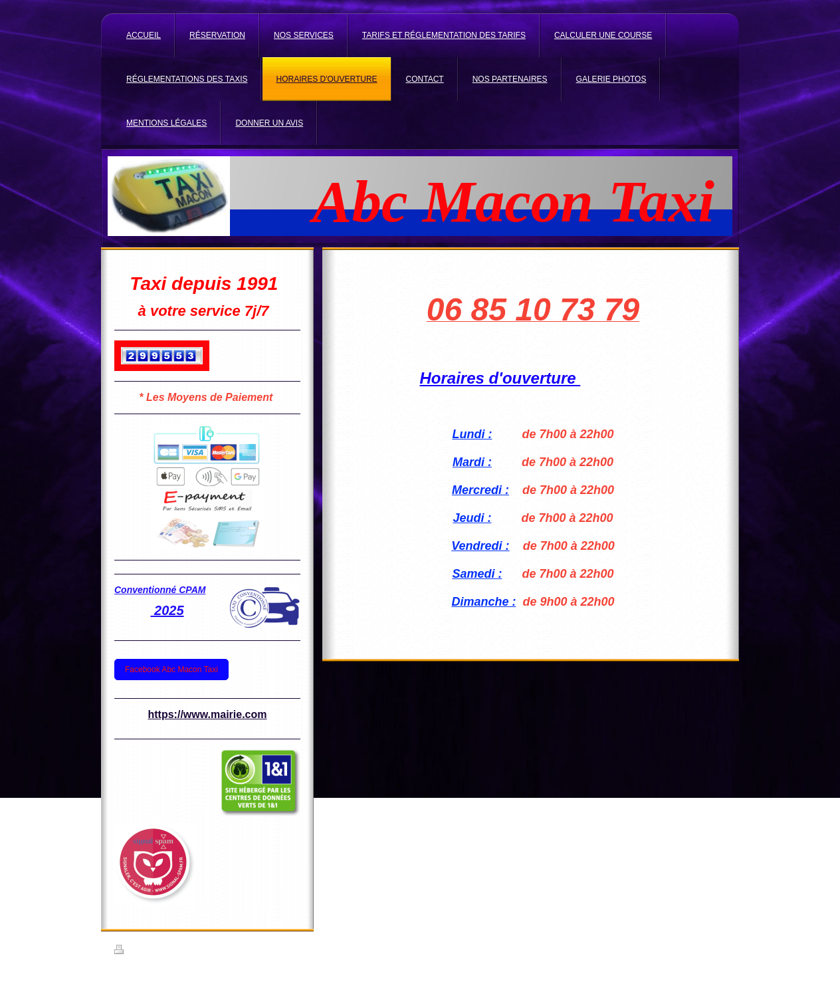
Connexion (708, 949)
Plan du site (216, 951)
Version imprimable (153, 951)
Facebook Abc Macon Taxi (171, 669)
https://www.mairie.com (207, 714)
